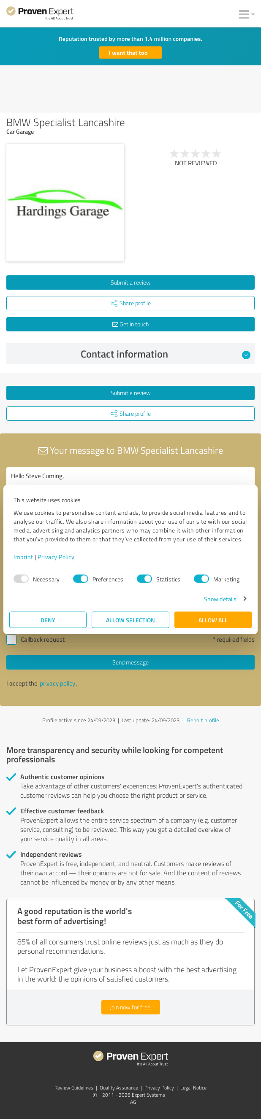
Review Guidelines (73, 1087)
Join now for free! (131, 1007)
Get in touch (130, 324)
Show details (220, 598)
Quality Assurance (119, 1087)
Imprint (23, 556)
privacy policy (57, 683)
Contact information (166, 354)
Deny (48, 620)
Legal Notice (193, 1087)
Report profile (203, 720)
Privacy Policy (56, 556)
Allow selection (130, 620)
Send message (130, 662)
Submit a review (131, 282)
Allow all (213, 620)
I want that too (128, 52)
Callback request (43, 639)
